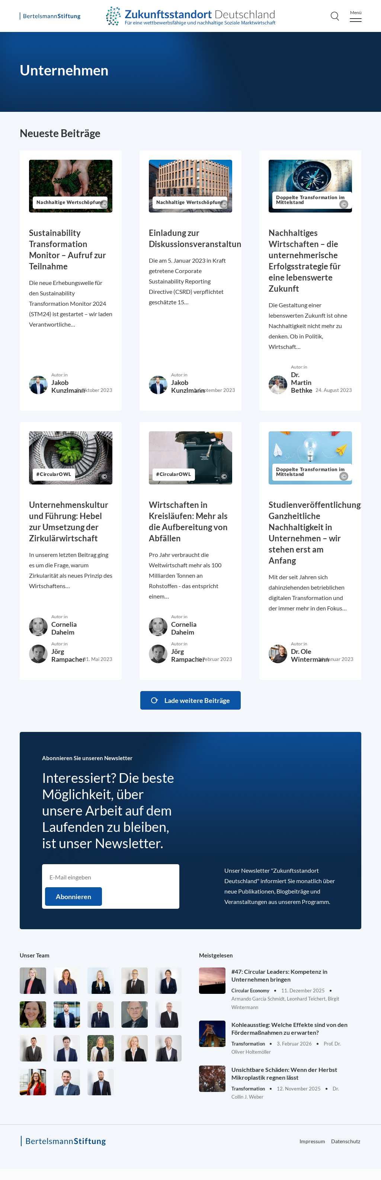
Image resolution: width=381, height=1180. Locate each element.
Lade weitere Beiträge (197, 700)
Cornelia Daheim (64, 628)
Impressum (312, 1141)
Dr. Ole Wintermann (310, 655)
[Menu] (356, 16)
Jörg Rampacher (68, 655)
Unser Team (34, 955)
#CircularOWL (53, 474)
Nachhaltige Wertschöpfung (70, 202)
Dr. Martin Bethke (302, 382)
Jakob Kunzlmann (68, 386)
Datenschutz (345, 1141)
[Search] (334, 16)
